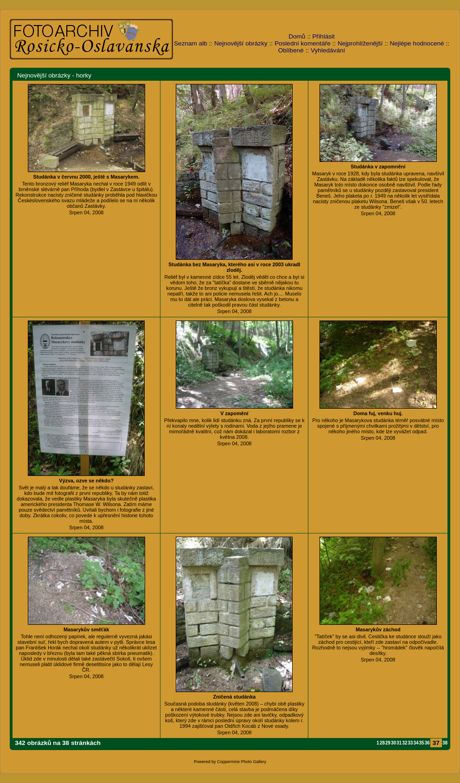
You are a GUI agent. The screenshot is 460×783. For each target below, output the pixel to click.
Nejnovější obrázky (241, 43)
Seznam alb (190, 43)
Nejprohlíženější (360, 43)
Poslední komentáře (303, 43)
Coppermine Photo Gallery (241, 761)
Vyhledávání (328, 50)
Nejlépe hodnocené (417, 43)
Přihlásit (324, 36)
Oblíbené (291, 50)
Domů (296, 36)
